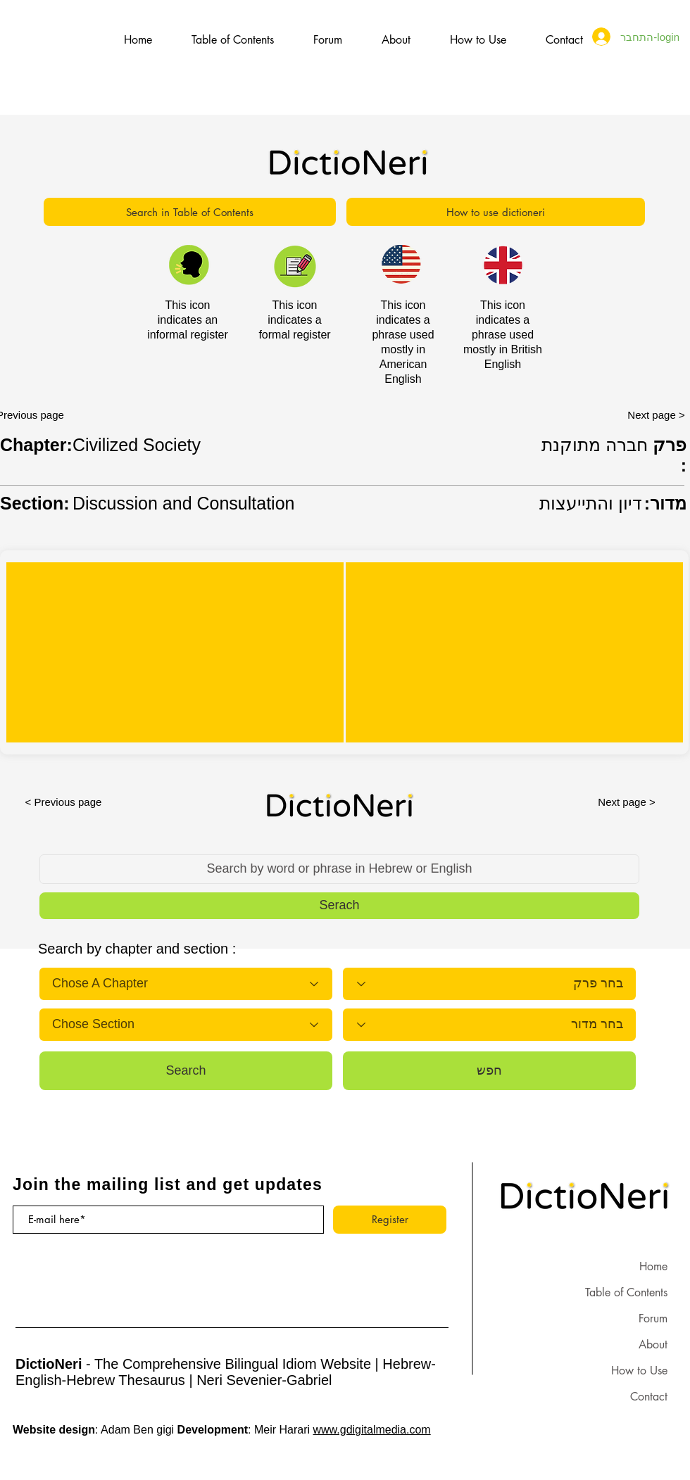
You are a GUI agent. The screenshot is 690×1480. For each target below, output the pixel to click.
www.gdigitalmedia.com (372, 1430)
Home (653, 1266)
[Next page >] (626, 802)
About (653, 1344)
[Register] (389, 1220)
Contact (648, 1396)
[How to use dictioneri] (495, 212)
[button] (339, 905)
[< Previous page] (63, 802)
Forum (653, 1318)
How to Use (639, 1370)
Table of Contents (626, 1292)
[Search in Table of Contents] (190, 212)
